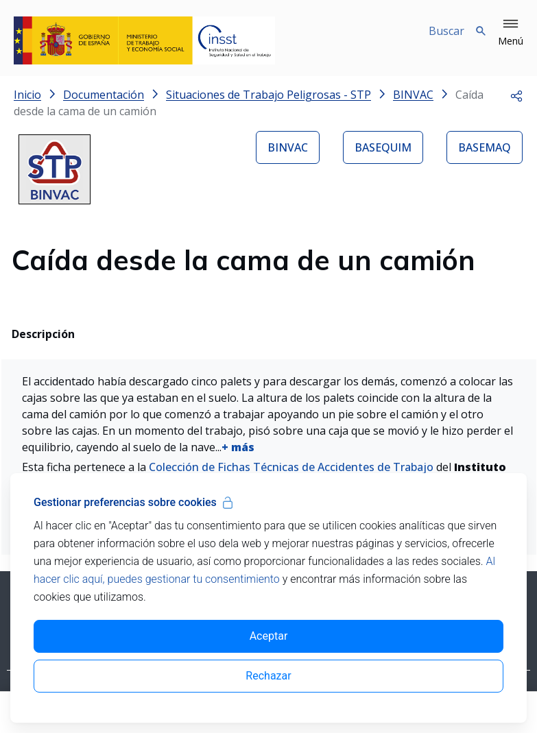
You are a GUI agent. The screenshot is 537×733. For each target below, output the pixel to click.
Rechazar (268, 675)
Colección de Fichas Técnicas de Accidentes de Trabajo (291, 466)
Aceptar (269, 635)
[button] (510, 32)
